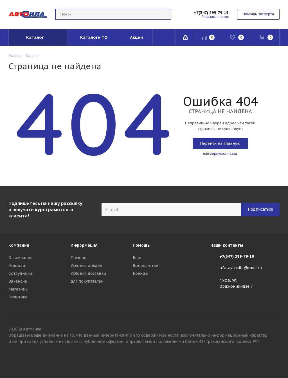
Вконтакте (275, 358)
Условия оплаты (86, 265)
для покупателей (87, 281)
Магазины (18, 289)
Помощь (79, 257)
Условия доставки (88, 273)
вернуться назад (223, 153)
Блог (137, 257)
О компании (20, 257)
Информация (84, 245)
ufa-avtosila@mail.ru (240, 267)
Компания (18, 245)
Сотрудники (20, 273)
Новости (16, 265)
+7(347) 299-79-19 (211, 12)
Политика (17, 297)
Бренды (140, 273)
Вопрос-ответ (146, 265)
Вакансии (17, 281)
